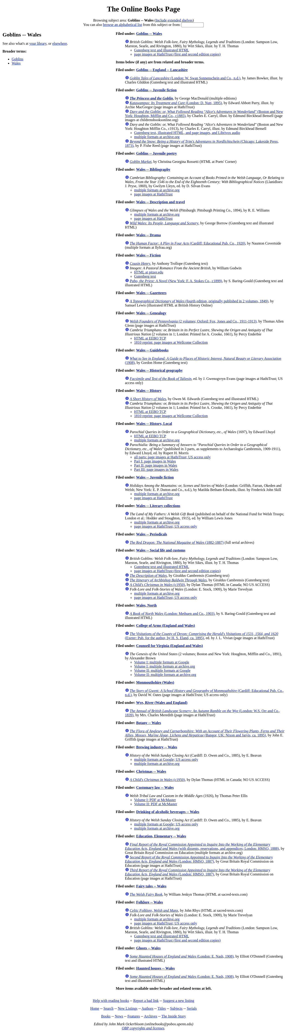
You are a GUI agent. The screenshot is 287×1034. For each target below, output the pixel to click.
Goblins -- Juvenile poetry (156, 153)
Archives (150, 1016)
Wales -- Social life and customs (160, 550)
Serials (192, 1008)
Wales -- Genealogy (151, 313)
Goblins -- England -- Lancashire (162, 70)
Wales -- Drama (148, 235)
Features (133, 1016)
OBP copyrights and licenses (143, 1028)
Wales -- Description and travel (160, 202)
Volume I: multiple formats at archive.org (164, 666)
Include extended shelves (174, 20)
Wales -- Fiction (148, 255)
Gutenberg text (145, 276)
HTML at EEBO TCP (150, 338)
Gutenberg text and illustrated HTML (161, 50)
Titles (162, 1008)
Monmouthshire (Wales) (155, 682)
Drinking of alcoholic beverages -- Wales (167, 812)
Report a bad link (146, 1001)
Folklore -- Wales (149, 902)
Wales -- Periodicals (151, 534)
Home (94, 1008)
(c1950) (157, 585)
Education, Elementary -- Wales (161, 836)
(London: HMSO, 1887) (199, 859)
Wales (16, 63)
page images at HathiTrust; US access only (165, 526)
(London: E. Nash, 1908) (182, 956)
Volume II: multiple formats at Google (162, 670)
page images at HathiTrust (153, 194)
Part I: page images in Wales (155, 461)
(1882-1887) (177, 542)
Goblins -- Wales (149, 34)
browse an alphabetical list (122, 25)
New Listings (127, 1008)
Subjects (176, 1008)
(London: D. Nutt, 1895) (176, 103)
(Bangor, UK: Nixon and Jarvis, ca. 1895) (204, 733)
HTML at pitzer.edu (148, 272)
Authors (147, 1008)
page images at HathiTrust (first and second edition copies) (177, 54)
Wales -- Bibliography (153, 169)
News (119, 1016)
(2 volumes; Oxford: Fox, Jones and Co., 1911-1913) (193, 321)
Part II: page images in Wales (155, 465)
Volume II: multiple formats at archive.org (165, 675)
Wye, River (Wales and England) (161, 703)
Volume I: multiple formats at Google (161, 662)
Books (106, 1016)
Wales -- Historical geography (159, 370)
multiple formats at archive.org (157, 137)
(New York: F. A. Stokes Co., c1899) (176, 281)
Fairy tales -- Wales (151, 886)
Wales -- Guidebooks (152, 350)
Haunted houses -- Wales (155, 968)
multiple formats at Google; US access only (166, 759)
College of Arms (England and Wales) (165, 625)
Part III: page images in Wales (156, 469)
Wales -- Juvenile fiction (155, 477)
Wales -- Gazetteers (151, 293)
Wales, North (146, 605)
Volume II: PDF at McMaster (155, 804)
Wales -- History (149, 391)
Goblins (17, 59)
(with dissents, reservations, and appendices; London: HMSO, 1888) (202, 846)
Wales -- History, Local (154, 424)
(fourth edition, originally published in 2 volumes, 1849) (199, 301)
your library (38, 43)
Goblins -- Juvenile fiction (156, 90)
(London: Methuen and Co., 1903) (172, 614)
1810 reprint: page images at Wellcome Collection (171, 342)
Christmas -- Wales (151, 771)
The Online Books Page (143, 9)
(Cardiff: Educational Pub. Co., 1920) (187, 243)
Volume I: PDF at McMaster (155, 800)
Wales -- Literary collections (158, 506)
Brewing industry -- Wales (156, 747)
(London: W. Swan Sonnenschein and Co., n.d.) (185, 78)
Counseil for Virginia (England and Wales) (169, 646)
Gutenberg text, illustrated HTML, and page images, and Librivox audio (187, 133)
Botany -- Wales (148, 723)
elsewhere (59, 43)
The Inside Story (174, 1016)
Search (108, 1008)
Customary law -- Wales (155, 787)
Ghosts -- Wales (148, 948)
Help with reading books (111, 1001)
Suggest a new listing (178, 1001)
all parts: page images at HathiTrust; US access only (172, 457)
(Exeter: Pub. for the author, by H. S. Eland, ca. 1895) (201, 636)
